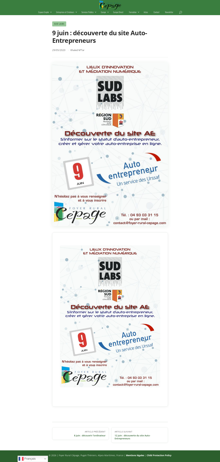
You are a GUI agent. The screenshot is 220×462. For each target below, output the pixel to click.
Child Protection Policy (159, 455)
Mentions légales (135, 455)
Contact (156, 12)
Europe (103, 12)
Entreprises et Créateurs (65, 12)
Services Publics (87, 12)
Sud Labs (59, 23)
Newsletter (169, 12)
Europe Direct (118, 12)
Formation (132, 12)
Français (27, 458)
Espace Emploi (43, 12)
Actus (146, 12)
